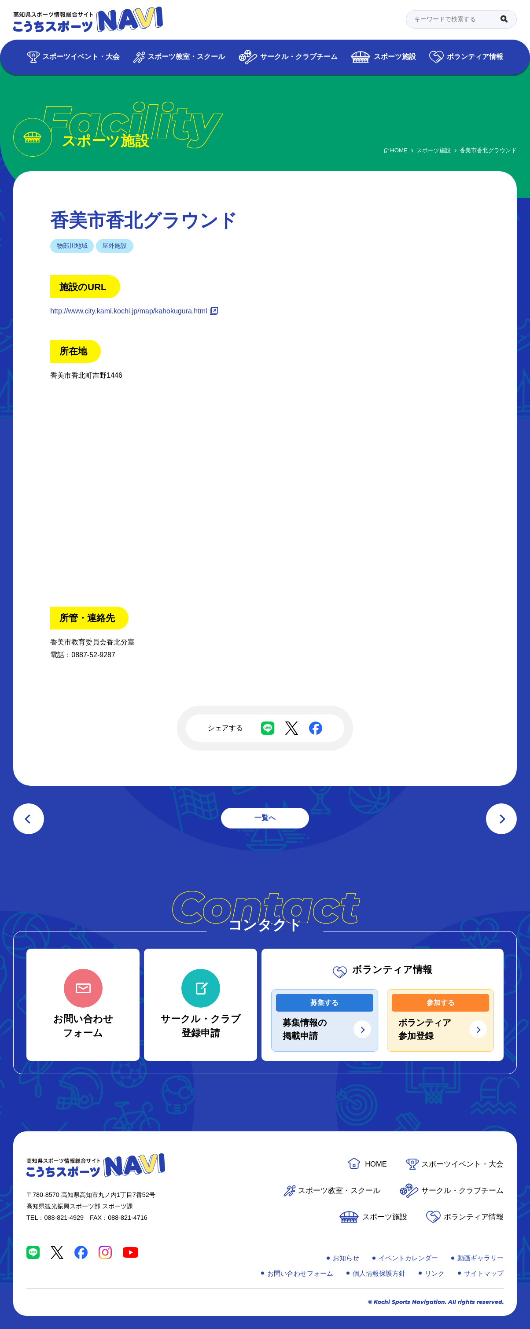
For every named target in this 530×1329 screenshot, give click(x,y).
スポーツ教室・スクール (186, 56)
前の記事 (28, 818)
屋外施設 (114, 245)
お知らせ (346, 1258)
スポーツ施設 (395, 56)
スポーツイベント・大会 (81, 56)
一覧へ (265, 817)
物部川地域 (72, 245)
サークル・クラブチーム (299, 56)
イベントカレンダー (408, 1258)
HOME (376, 1164)
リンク (435, 1273)
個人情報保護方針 (379, 1273)
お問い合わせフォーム (300, 1273)
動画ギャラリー (480, 1258)
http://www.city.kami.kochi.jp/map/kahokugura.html (128, 311)
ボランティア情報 (475, 56)
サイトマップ (484, 1273)
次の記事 (501, 818)
